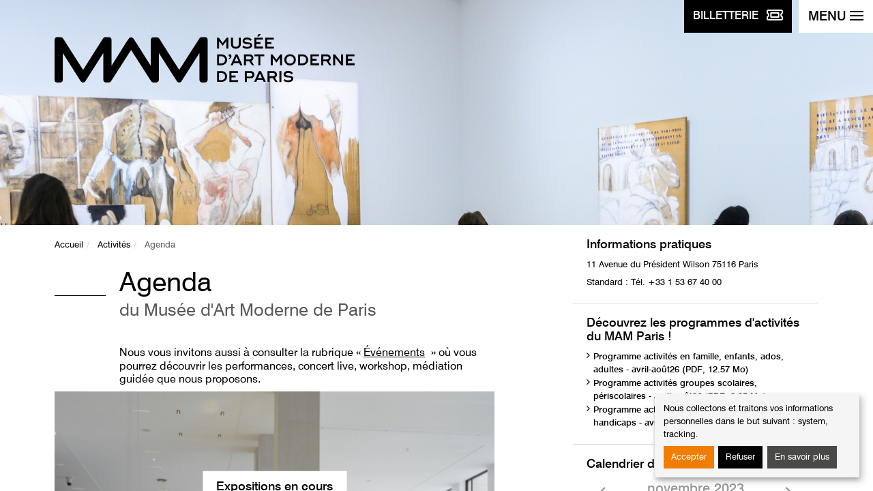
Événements (394, 353)
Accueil (69, 245)
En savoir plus (802, 457)
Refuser (740, 457)
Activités (114, 245)
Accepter (689, 457)
